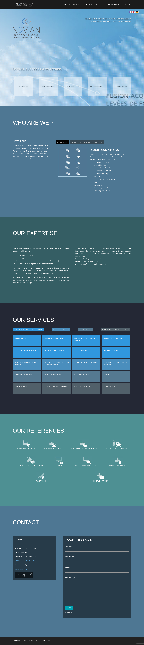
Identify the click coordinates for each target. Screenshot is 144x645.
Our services (73, 87)
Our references (97, 87)
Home (64, 4)
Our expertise (48, 87)
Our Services (99, 4)
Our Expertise (87, 4)
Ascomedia (42, 640)
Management (98, 142)
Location (87, 142)
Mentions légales (20, 640)
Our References (113, 4)
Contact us (126, 4)
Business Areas (62, 142)
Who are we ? (74, 4)
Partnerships (76, 142)
